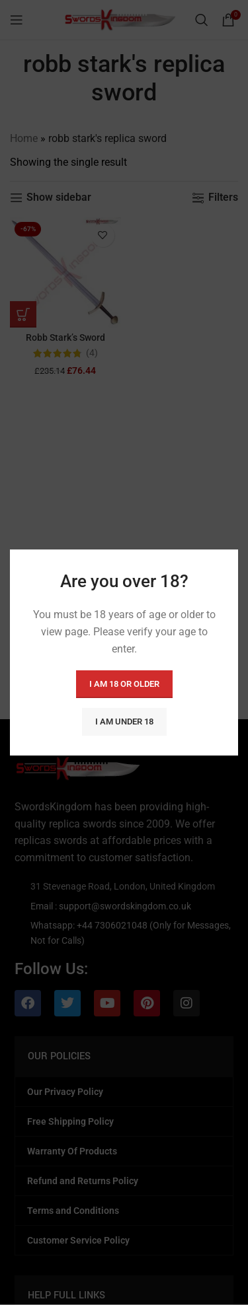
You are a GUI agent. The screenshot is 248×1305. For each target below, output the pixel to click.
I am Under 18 (124, 721)
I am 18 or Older (124, 684)
